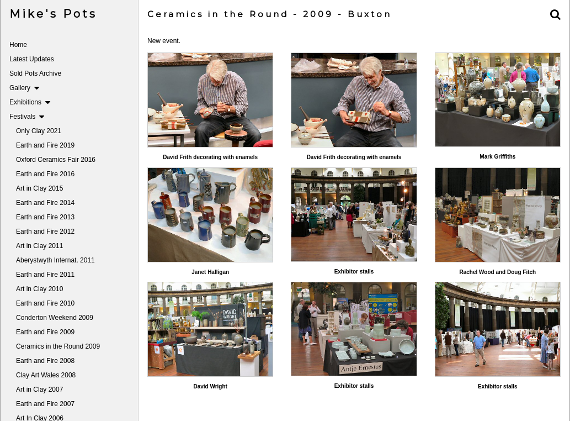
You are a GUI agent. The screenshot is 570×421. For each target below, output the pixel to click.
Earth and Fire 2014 (45, 203)
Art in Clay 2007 (39, 389)
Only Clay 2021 (38, 131)
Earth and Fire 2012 (45, 231)
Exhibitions (29, 102)
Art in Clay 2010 (39, 289)
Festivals (26, 116)
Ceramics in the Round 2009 (58, 346)
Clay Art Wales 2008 (46, 375)
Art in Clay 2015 (39, 188)
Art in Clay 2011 (39, 246)
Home (18, 45)
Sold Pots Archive (35, 73)
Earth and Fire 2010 (45, 303)
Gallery (24, 88)
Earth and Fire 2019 (45, 145)
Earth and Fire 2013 (45, 217)
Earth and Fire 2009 (45, 332)
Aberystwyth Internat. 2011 (55, 260)
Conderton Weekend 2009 (54, 318)
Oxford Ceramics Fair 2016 (55, 160)
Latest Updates (31, 59)
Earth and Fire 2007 (45, 404)
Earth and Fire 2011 (45, 274)
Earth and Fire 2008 (45, 361)
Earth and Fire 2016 (45, 174)
